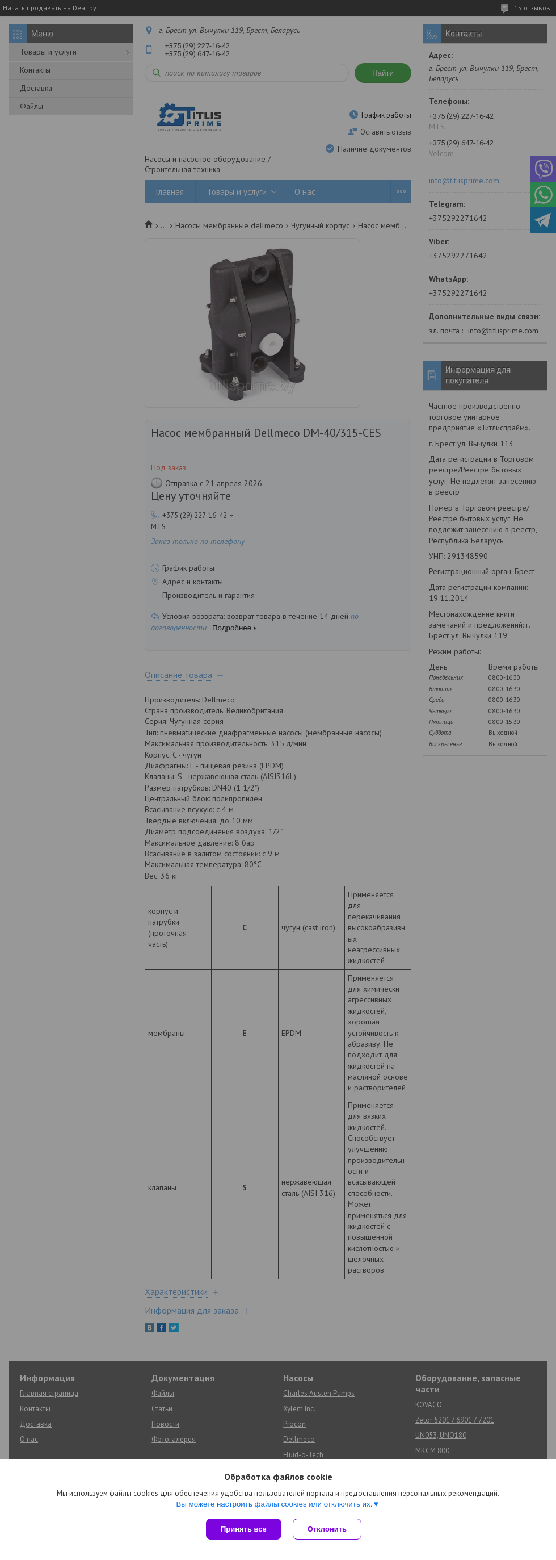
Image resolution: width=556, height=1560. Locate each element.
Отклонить (327, 1529)
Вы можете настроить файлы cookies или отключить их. (274, 1504)
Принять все (244, 1529)
